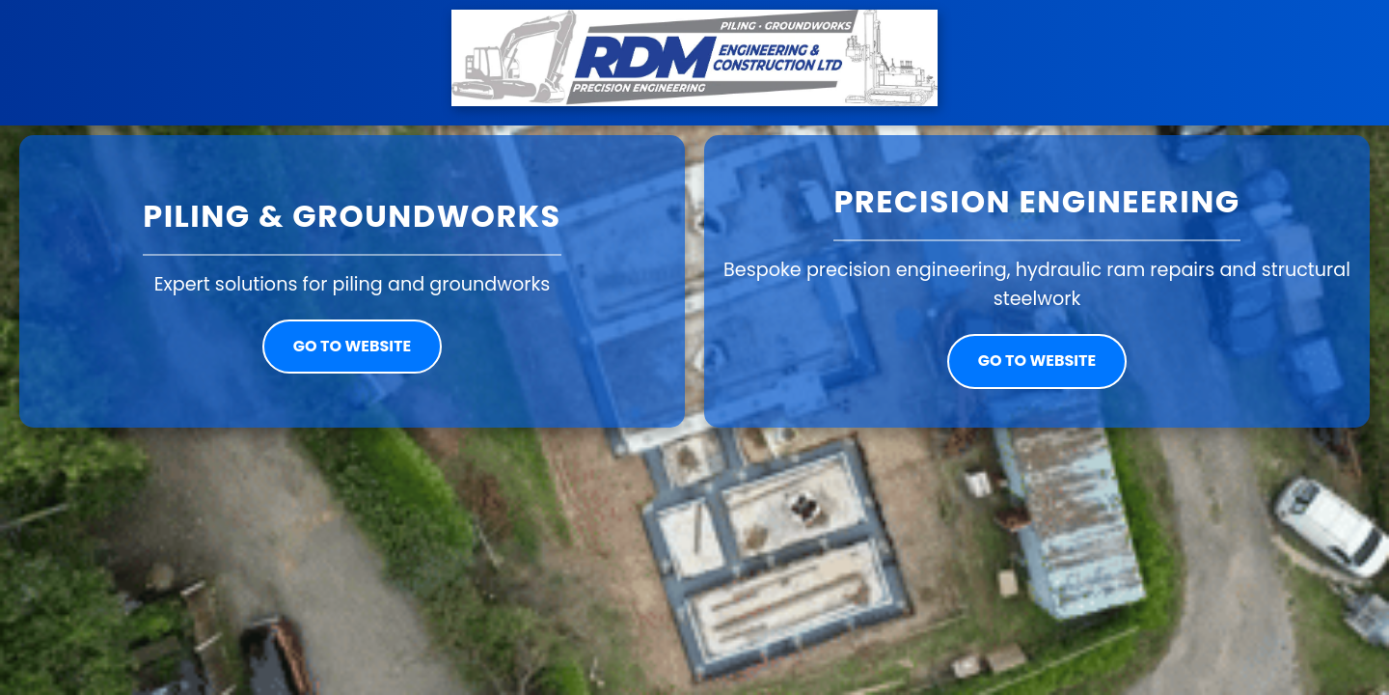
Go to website (352, 346)
